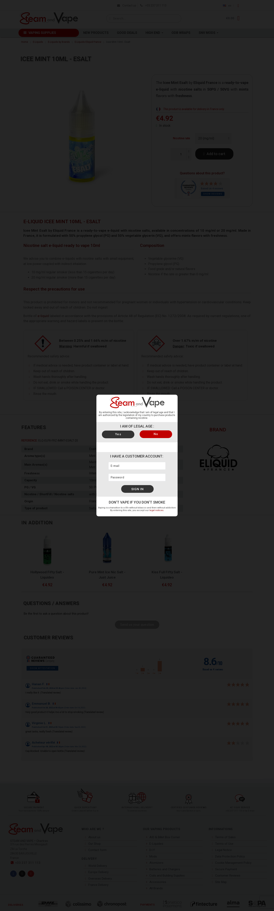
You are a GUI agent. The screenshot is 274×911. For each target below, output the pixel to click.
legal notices (156, 510)
